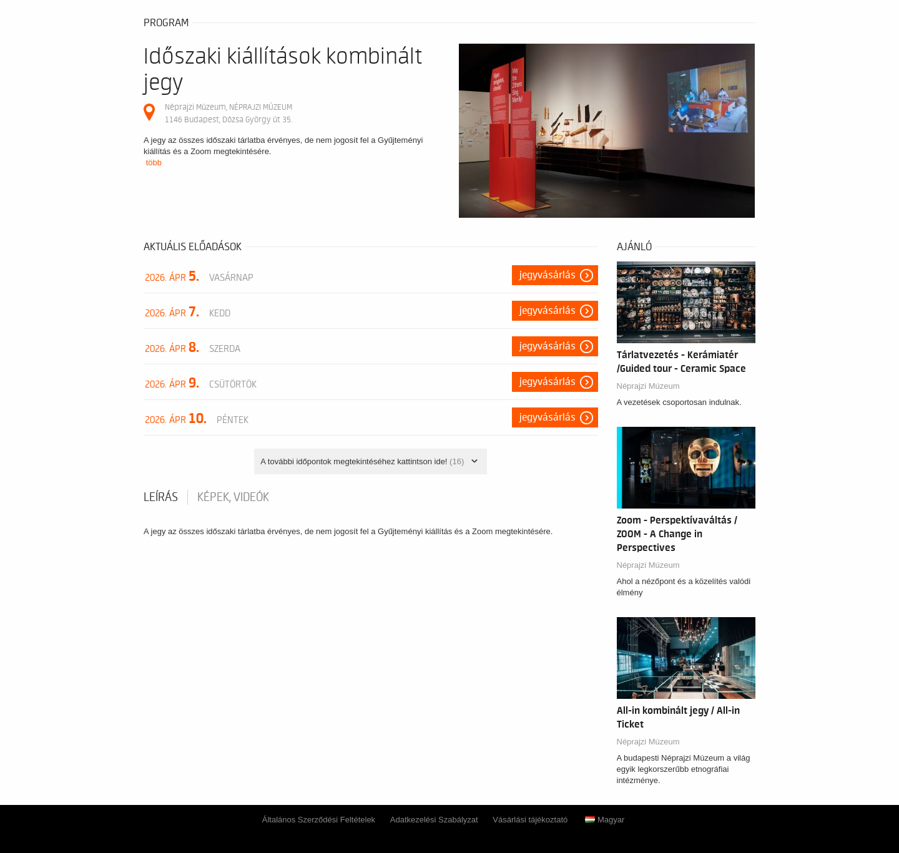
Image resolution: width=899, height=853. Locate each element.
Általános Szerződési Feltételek (318, 819)
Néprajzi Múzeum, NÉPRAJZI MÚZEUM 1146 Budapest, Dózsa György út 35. (228, 113)
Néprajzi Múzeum (648, 386)
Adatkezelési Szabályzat (434, 819)
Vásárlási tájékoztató (530, 819)
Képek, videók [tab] (233, 497)
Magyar (604, 819)
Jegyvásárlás (547, 275)
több (154, 162)
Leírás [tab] (161, 497)
